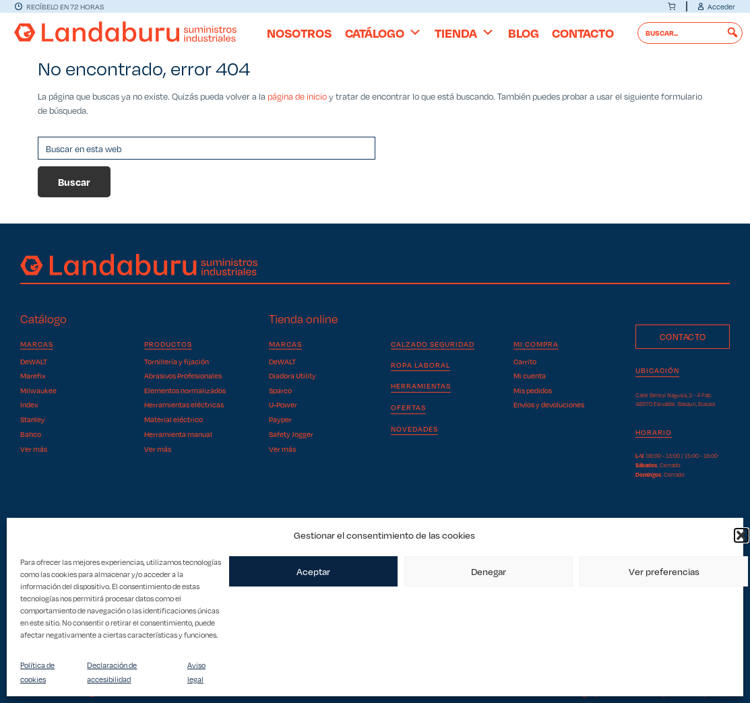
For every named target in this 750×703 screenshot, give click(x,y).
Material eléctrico (173, 419)
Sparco (280, 390)
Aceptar (313, 571)
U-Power (283, 404)
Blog (523, 32)
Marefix (33, 375)
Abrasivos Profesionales (183, 375)
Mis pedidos (532, 390)
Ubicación (657, 370)
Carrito (524, 361)
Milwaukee (38, 390)
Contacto (583, 32)
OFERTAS (408, 407)
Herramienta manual (178, 434)
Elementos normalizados (185, 390)
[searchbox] (690, 33)
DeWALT (33, 361)
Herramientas (421, 385)
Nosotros (299, 32)
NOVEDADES (414, 429)
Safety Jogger (291, 434)
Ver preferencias (664, 571)
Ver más (33, 449)
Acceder (721, 6)
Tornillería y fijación (176, 361)
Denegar (488, 571)
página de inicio (297, 96)
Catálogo (383, 33)
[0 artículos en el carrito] (671, 6)
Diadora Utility (292, 375)
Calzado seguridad (432, 344)
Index (29, 404)
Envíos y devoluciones (548, 404)
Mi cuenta (529, 375)
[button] (741, 535)
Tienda (465, 33)
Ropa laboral (420, 365)
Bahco (30, 434)
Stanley (32, 419)
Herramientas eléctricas (184, 404)
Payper (280, 419)
